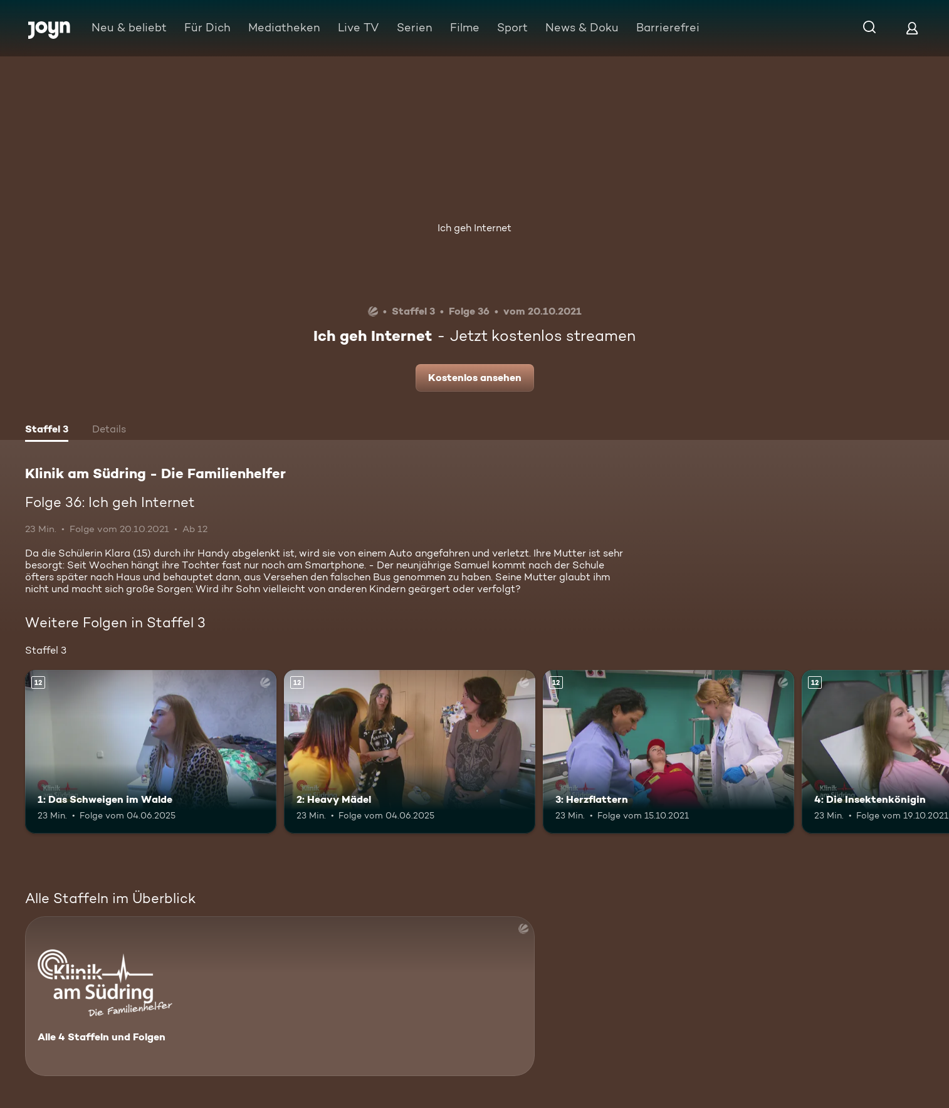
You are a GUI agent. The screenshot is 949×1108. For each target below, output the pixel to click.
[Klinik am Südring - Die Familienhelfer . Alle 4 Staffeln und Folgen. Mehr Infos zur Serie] (280, 996)
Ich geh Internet (474, 228)
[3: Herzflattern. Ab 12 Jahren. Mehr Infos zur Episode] (668, 752)
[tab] (47, 430)
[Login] (912, 28)
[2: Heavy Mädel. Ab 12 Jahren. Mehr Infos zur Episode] (409, 752)
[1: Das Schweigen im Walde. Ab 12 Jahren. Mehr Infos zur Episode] (150, 752)
